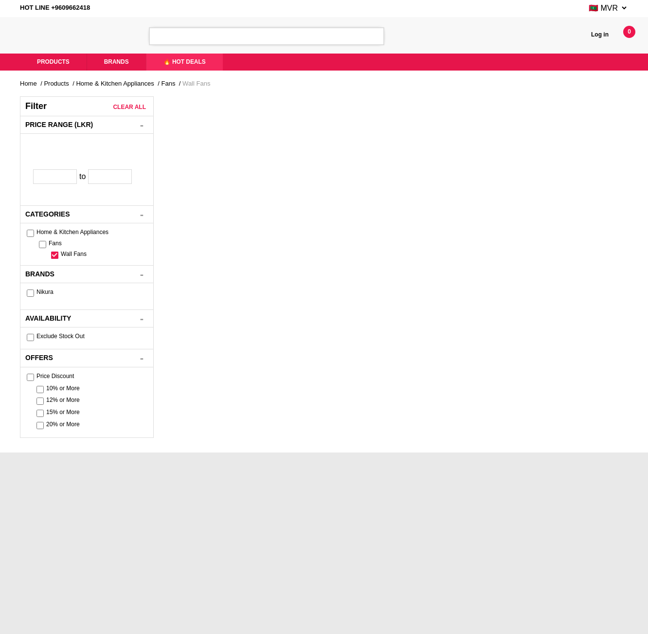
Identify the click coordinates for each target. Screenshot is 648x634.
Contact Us (280, 546)
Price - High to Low (272, 123)
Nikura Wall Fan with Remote (210, 257)
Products (55, 62)
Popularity (381, 123)
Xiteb (425, 622)
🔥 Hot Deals (192, 62)
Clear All (129, 107)
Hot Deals (278, 559)
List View (440, 123)
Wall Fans (225, 83)
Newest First (333, 123)
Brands (121, 62)
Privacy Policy (403, 572)
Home (30, 83)
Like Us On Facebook (175, 546)
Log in (599, 34)
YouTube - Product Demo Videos (191, 559)
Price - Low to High (200, 123)
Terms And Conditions (414, 585)
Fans (194, 83)
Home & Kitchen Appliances (132, 83)
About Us (40, 546)
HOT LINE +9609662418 (59, 8)
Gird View (459, 123)
